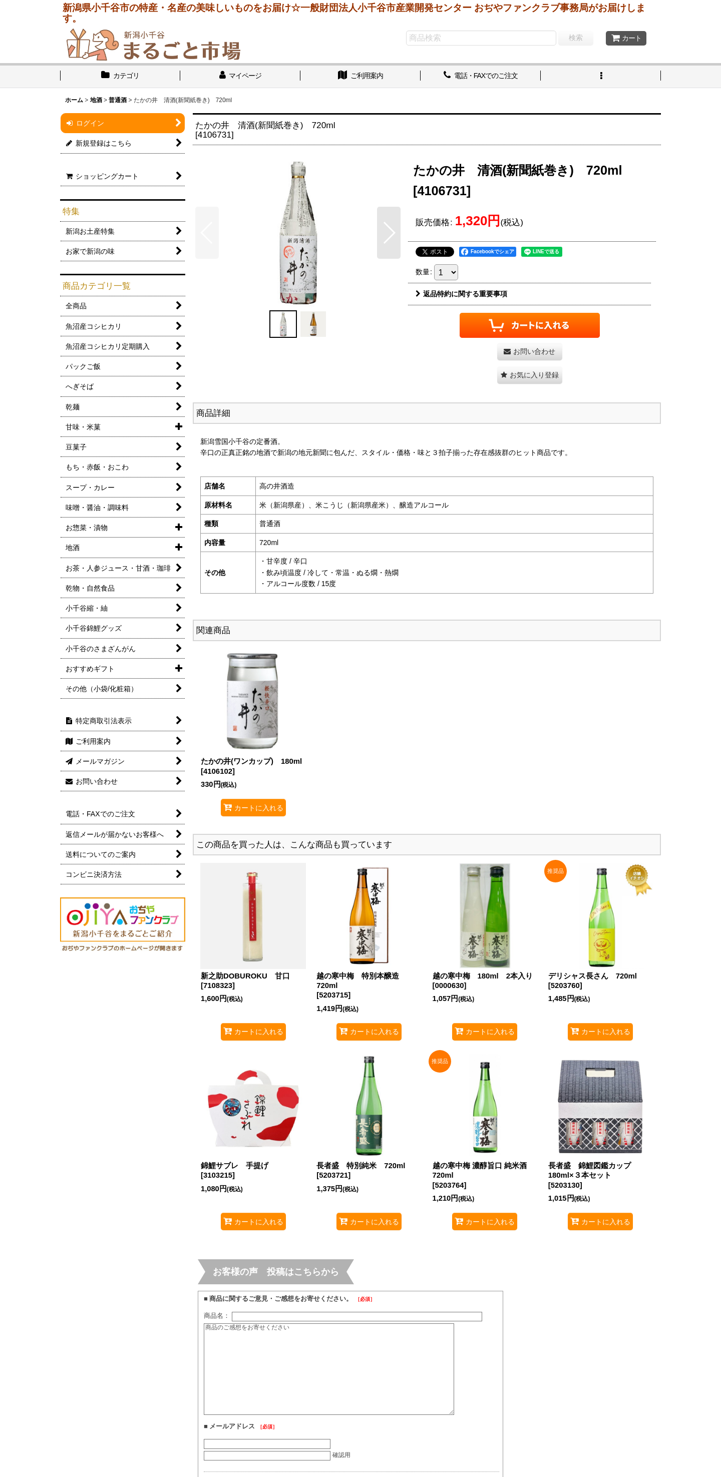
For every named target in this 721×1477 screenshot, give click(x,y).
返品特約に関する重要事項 (461, 294)
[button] (601, 77)
